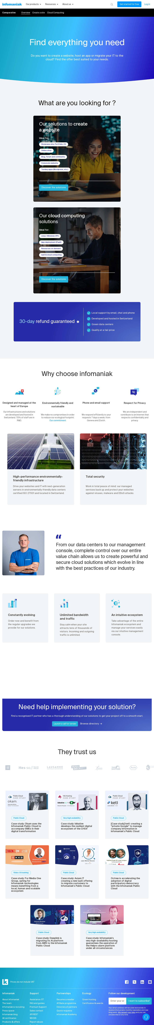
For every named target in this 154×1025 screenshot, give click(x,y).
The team (7, 1003)
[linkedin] (142, 982)
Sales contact (36, 1011)
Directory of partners (67, 1007)
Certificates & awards (92, 1003)
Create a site (38, 13)
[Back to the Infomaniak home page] (12, 4)
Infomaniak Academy (67, 1015)
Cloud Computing (55, 13)
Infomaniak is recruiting (13, 1007)
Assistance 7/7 (37, 1000)
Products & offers (11, 1022)
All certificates (9, 1018)
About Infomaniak (10, 1000)
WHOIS (33, 1018)
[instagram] (150, 982)
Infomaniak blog (10, 1015)
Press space (8, 1011)
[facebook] (126, 982)
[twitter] (134, 982)
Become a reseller (65, 1000)
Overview (25, 13)
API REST (34, 1015)
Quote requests (64, 1011)
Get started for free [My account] (129, 4)
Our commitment (57, 421)
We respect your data (126, 1012)
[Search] (112, 4)
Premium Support (38, 1007)
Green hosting (89, 1000)
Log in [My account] (147, 4)
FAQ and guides (37, 1003)
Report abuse (36, 1022)
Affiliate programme (66, 1003)
